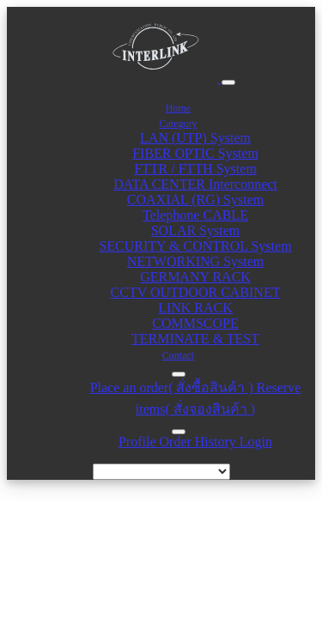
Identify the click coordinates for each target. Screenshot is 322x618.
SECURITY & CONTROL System (195, 246)
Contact (178, 355)
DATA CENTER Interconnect (195, 184)
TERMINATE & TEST (195, 338)
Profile (139, 441)
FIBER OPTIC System (195, 153)
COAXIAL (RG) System (195, 199)
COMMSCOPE (195, 323)
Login (256, 441)
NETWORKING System (195, 261)
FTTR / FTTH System (195, 168)
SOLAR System (195, 230)
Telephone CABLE (195, 215)
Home (178, 108)
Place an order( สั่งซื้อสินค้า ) (173, 387)
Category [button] (178, 124)
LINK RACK (195, 307)
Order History (200, 441)
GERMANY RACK (195, 277)
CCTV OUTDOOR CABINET (196, 292)
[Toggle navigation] (228, 82)
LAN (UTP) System (195, 137)
